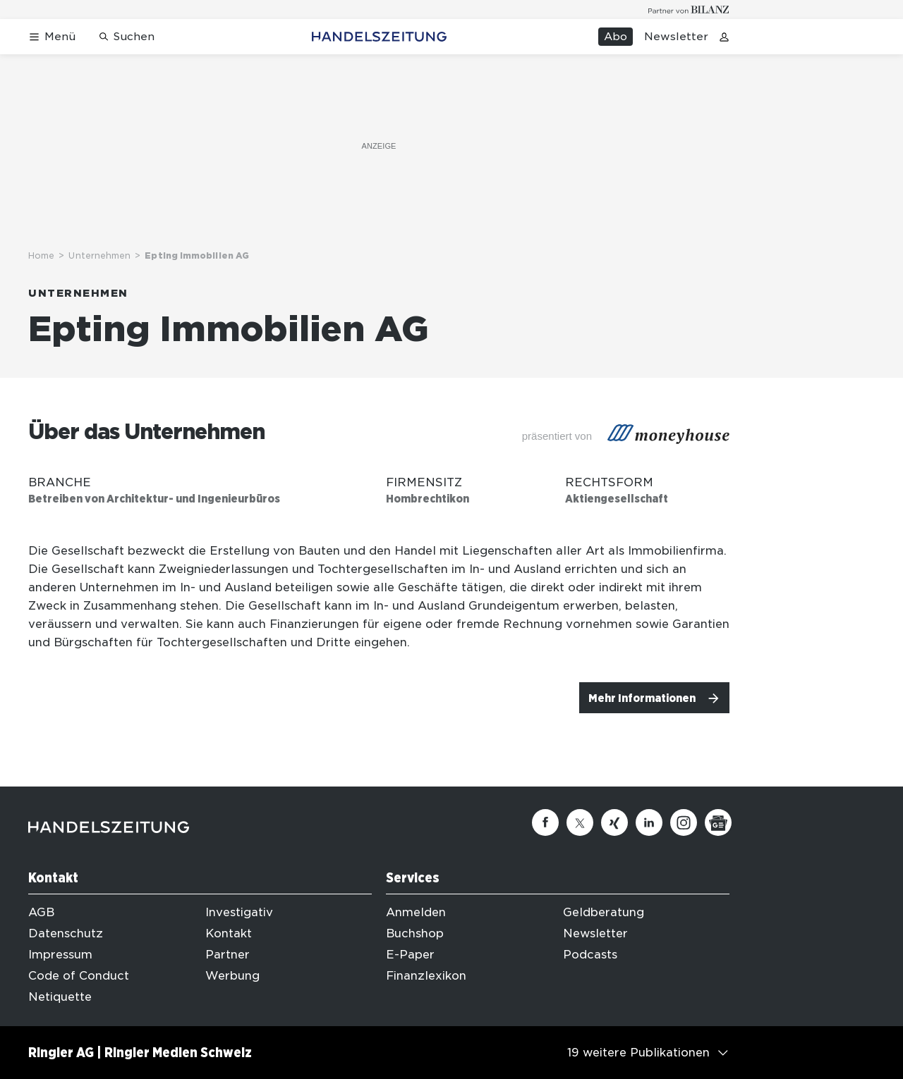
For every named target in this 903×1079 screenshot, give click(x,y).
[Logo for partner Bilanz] (688, 9)
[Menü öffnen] (52, 37)
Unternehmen (99, 255)
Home (41, 255)
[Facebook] (545, 822)
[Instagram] (683, 822)
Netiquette (60, 997)
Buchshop (415, 933)
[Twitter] (579, 822)
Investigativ (239, 912)
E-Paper (410, 954)
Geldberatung (603, 912)
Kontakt (228, 933)
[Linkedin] (649, 822)
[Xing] (614, 822)
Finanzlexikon (426, 975)
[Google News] (718, 822)
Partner (227, 954)
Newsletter (676, 36)
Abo (615, 36)
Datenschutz (65, 933)
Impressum (60, 954)
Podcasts (590, 954)
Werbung (232, 975)
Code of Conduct (78, 975)
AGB (41, 912)
